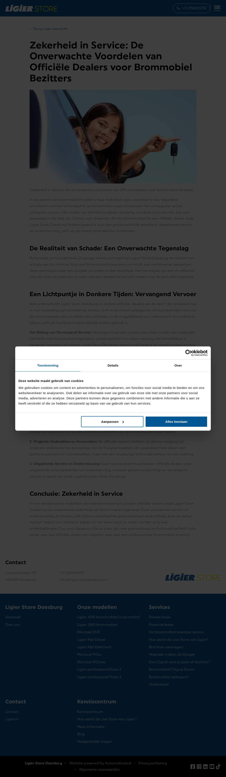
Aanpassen (112, 421)
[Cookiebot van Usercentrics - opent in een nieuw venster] (189, 353)
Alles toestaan (176, 421)
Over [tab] (178, 365)
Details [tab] (113, 365)
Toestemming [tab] (47, 365)
